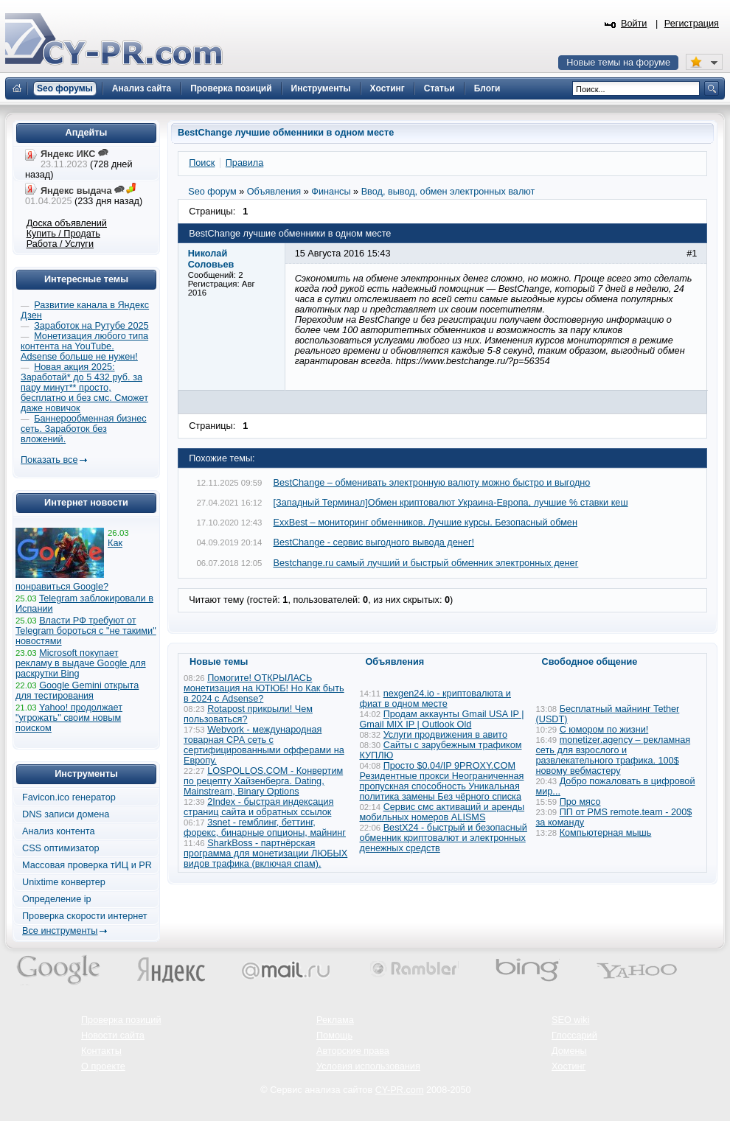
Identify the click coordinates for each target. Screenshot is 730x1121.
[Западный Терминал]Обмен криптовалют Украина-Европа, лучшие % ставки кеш (451, 502)
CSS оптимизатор (61, 848)
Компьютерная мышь (606, 833)
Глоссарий (574, 1035)
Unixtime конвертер (63, 882)
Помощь (334, 1035)
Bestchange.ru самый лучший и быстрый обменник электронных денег (426, 563)
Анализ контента (58, 831)
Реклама (335, 1020)
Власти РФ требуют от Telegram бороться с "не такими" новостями (85, 630)
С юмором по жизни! (604, 729)
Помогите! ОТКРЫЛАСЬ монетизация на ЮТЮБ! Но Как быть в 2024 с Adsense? (264, 688)
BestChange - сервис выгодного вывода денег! (374, 542)
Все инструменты (59, 931)
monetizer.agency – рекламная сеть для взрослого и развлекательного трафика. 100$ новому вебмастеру (613, 755)
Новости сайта (113, 1035)
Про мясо (580, 802)
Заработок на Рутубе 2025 (91, 326)
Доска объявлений (67, 223)
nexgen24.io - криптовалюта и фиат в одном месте (435, 698)
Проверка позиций (121, 1020)
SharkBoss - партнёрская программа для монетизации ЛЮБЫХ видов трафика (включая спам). (265, 853)
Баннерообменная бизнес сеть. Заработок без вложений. (84, 428)
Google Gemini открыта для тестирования (77, 690)
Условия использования (368, 1066)
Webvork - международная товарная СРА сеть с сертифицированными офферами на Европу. (264, 745)
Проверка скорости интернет (84, 916)
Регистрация (691, 23)
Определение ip (56, 899)
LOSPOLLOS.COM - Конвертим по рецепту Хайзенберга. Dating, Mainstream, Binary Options (263, 781)
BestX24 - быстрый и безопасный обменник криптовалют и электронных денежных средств (443, 838)
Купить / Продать (63, 233)
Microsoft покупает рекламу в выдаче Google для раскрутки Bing (80, 663)
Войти (634, 23)
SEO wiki (570, 1020)
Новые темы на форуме (618, 62)
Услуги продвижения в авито (445, 735)
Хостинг (568, 1066)
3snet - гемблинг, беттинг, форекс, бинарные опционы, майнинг (265, 827)
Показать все (49, 460)
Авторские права (352, 1051)
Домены (569, 1051)
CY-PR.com (399, 1090)
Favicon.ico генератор (69, 797)
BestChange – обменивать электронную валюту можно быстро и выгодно (432, 483)
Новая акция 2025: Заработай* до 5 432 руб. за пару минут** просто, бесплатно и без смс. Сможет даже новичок (84, 387)
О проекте (103, 1066)
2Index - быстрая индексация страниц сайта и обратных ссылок (258, 807)
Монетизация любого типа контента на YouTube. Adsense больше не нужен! (84, 346)
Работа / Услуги (60, 244)
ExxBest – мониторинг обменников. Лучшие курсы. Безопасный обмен (425, 522)
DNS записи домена (65, 814)
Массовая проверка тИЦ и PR (87, 865)
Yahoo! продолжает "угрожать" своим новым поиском (68, 717)
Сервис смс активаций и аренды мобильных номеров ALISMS (442, 812)
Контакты (101, 1051)
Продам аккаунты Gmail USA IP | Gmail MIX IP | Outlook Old (442, 719)
